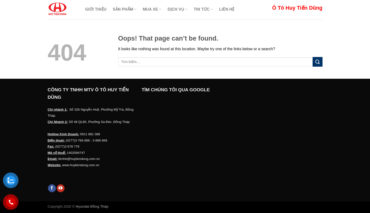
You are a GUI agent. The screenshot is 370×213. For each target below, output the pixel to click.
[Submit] (317, 61)
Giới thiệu (96, 9)
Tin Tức (203, 9)
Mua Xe (152, 9)
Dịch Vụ (178, 9)
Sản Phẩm (124, 9)
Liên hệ (227, 9)
